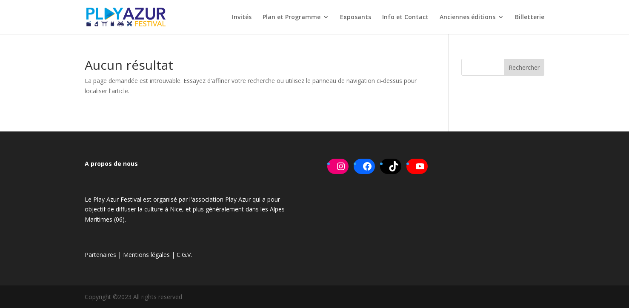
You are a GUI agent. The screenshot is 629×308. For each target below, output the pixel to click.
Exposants (355, 17)
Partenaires (100, 255)
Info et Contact (405, 17)
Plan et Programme (291, 17)
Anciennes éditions (467, 17)
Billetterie (529, 17)
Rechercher (524, 67)
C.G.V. (184, 255)
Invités (242, 17)
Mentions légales (146, 255)
